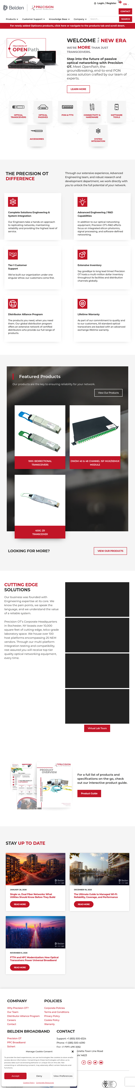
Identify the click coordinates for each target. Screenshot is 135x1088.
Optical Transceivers (18, 116)
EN (125, 4)
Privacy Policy (52, 1016)
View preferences (62, 1076)
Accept (15, 1076)
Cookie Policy (29, 1083)
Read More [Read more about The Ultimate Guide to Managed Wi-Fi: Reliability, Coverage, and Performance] (84, 904)
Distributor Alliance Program (23, 1016)
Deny (39, 1076)
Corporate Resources (45, 1083)
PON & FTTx (68, 115)
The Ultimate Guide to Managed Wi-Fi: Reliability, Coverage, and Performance (96, 896)
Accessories (37, 139)
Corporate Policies (54, 1008)
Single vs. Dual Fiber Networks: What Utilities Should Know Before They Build (33, 896)
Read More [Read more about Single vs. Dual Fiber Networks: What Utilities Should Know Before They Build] (20, 904)
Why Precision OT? (18, 1008)
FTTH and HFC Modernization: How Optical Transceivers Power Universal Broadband (34, 959)
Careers (11, 1020)
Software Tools (116, 116)
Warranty (49, 1024)
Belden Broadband (28, 1031)
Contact (11, 1024)
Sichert (11, 1046)
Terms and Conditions (56, 1012)
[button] (72, 1051)
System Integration (98, 140)
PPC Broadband (16, 1042)
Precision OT (14, 1038)
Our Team (12, 1012)
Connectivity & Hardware (92, 116)
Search (125, 19)
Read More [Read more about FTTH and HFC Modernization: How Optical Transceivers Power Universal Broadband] (20, 967)
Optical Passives (43, 116)
